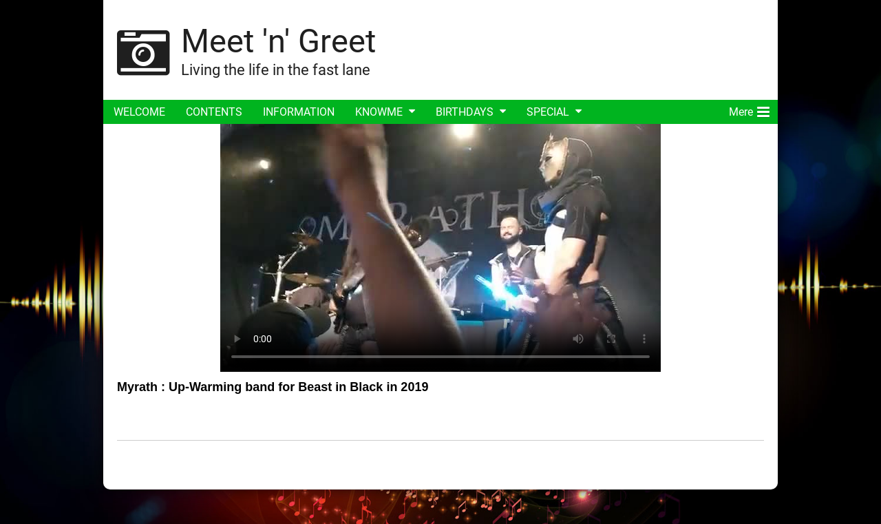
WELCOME (139, 111)
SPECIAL (548, 111)
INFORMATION (299, 111)
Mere (749, 109)
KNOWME (379, 111)
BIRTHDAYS (464, 111)
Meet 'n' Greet (278, 41)
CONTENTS (214, 111)
